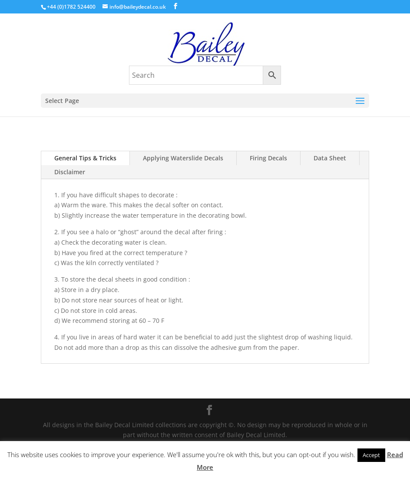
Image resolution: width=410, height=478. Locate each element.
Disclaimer (69, 172)
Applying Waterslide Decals (183, 158)
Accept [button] (371, 455)
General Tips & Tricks (85, 158)
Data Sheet (330, 158)
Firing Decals (268, 158)
